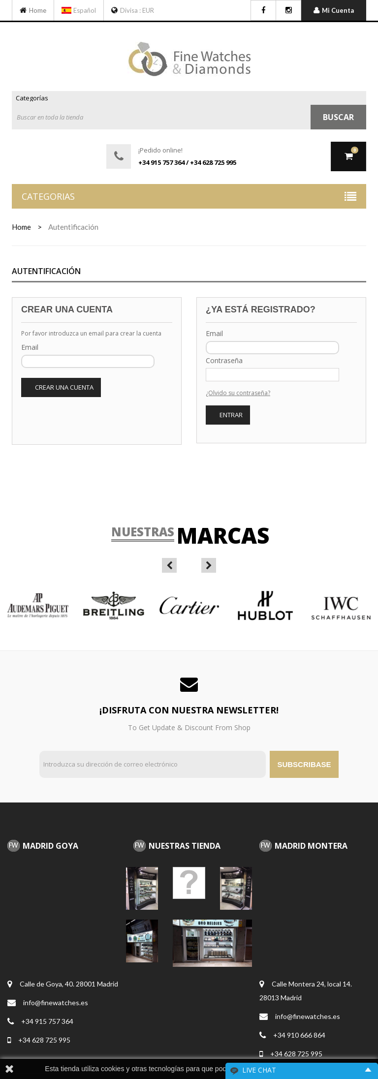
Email (29, 347)
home (21, 226)
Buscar (338, 117)
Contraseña (224, 360)
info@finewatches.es (55, 1002)
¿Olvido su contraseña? (238, 393)
